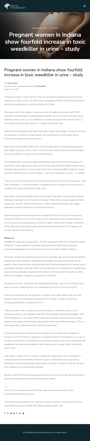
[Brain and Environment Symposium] (15, 6)
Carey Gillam (12, 83)
